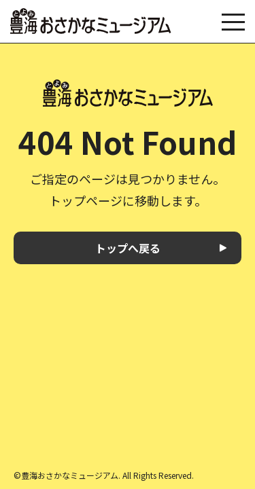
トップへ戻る (127, 248)
